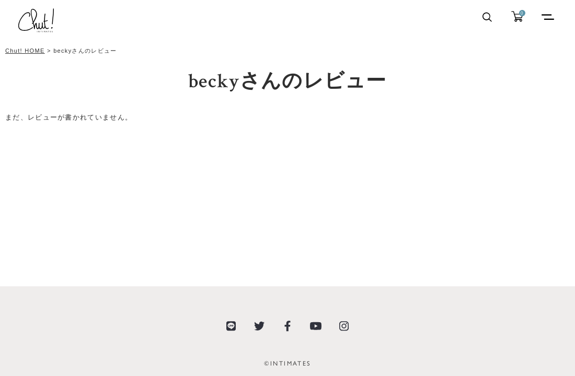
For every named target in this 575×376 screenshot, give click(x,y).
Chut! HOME (25, 51)
